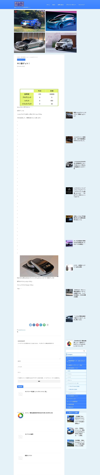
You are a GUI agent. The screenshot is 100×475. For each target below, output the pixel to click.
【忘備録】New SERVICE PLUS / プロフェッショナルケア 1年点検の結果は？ (80, 378)
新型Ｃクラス (28, 424)
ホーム (48, 4)
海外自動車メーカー (72, 329)
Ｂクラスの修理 (29, 403)
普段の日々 (70, 365)
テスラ (69, 337)
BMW (69, 332)
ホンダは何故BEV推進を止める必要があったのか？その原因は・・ (80, 207)
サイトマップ (81, 4)
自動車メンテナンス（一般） (74, 326)
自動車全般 (70, 362)
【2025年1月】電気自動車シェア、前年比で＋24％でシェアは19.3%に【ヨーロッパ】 (80, 305)
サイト (19, 341)
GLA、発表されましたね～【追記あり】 (35, 446)
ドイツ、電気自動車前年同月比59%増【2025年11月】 (38, 382)
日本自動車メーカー (72, 354)
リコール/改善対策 (72, 359)
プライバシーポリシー (71, 4)
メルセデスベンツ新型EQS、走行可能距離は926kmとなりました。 (80, 108)
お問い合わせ (60, 4)
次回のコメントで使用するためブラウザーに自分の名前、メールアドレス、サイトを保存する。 (39, 347)
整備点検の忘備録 (73, 348)
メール (20, 335)
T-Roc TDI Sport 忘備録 (74, 346)
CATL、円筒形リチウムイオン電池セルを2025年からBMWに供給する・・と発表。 (80, 390)
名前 (19, 330)
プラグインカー (71, 356)
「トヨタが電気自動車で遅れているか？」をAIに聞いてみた (80, 281)
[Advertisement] (39, 46)
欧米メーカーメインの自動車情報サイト (50, 471)
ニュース (70, 320)
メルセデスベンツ (21, 299)
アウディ (70, 335)
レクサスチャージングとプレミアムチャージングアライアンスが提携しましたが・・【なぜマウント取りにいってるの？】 (80, 158)
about (53, 4)
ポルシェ (70, 340)
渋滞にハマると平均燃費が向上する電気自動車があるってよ (80, 183)
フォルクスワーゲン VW (73, 343)
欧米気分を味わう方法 (50, 469)
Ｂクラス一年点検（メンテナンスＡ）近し (35, 360)
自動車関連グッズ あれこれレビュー (75, 323)
